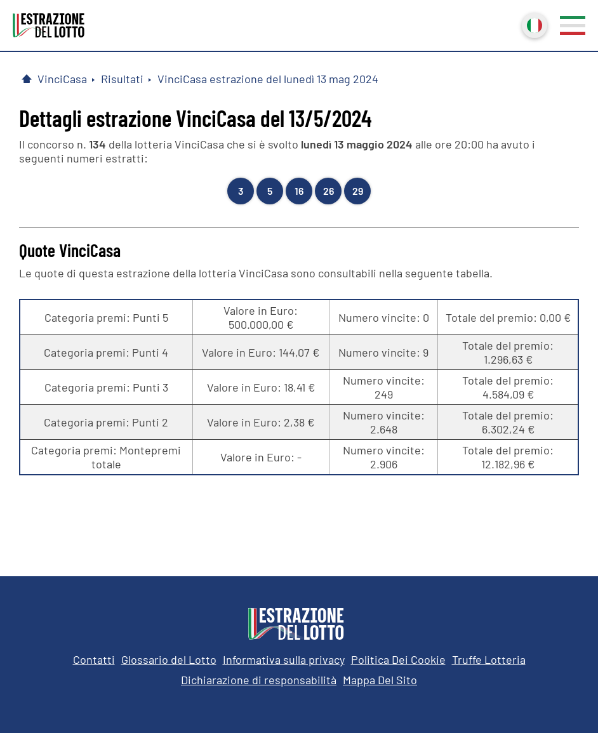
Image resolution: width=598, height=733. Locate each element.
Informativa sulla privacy (284, 659)
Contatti (94, 659)
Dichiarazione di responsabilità (258, 680)
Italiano (533, 24)
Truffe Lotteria (489, 659)
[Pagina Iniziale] (26, 78)
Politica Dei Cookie (398, 659)
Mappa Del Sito (380, 680)
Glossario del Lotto (168, 659)
